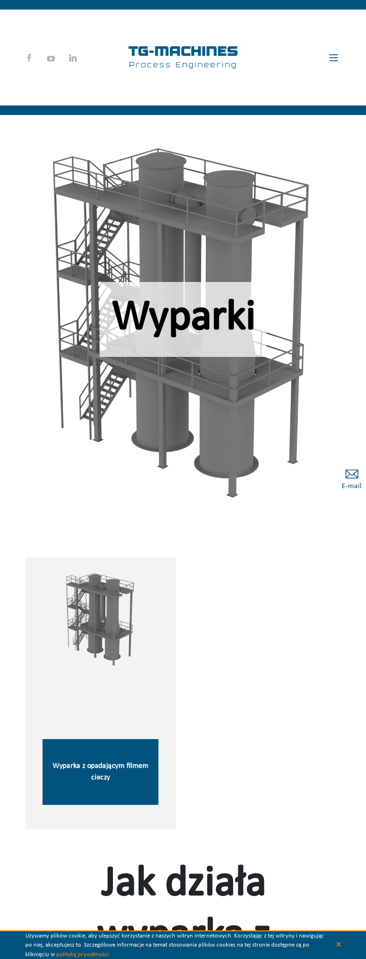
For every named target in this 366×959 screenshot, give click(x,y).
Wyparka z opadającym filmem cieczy (100, 772)
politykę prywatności (82, 954)
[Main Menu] (333, 58)
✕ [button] (339, 945)
